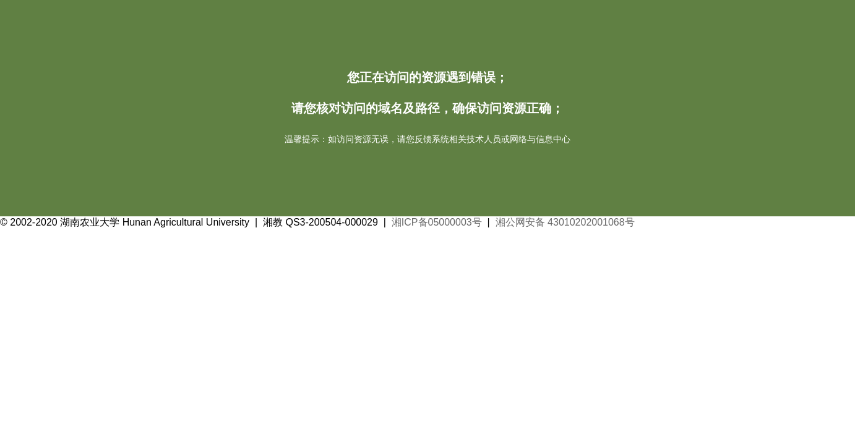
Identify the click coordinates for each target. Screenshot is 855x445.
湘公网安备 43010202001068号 (565, 222)
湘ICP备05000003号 (437, 222)
